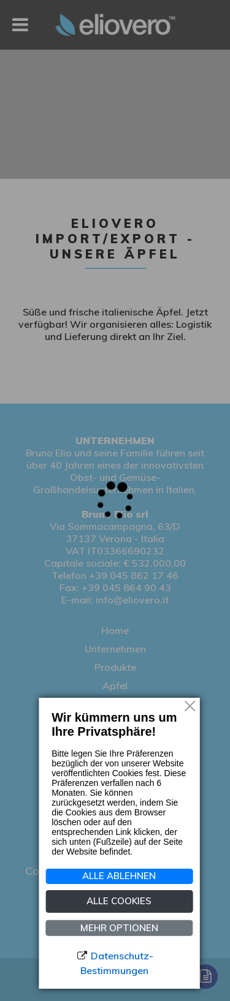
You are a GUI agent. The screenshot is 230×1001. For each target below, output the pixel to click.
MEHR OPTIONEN (119, 927)
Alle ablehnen (119, 876)
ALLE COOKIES (118, 901)
